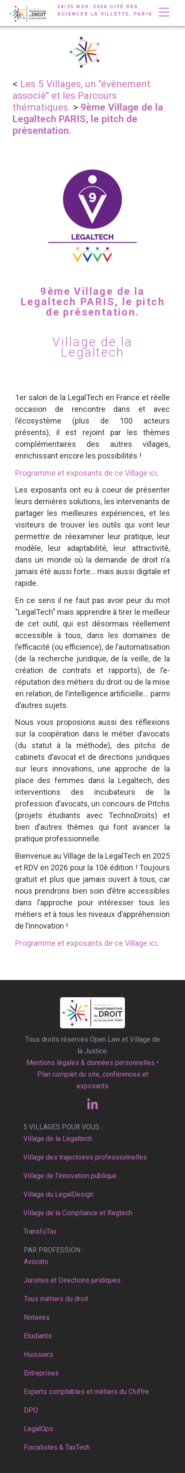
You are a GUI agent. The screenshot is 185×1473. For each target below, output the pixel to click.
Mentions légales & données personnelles (90, 1063)
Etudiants (38, 1336)
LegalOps (38, 1429)
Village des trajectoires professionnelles (85, 1157)
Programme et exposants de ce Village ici (86, 472)
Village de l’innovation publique (70, 1176)
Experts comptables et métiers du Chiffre (86, 1392)
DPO (31, 1410)
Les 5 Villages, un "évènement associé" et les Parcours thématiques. (81, 95)
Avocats (36, 1262)
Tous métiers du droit (56, 1299)
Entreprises (41, 1373)
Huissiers (38, 1354)
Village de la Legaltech (57, 1139)
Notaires (37, 1317)
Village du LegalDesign (58, 1194)
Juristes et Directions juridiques (72, 1280)
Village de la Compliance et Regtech (77, 1213)
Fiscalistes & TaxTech (57, 1447)
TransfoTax (40, 1231)
